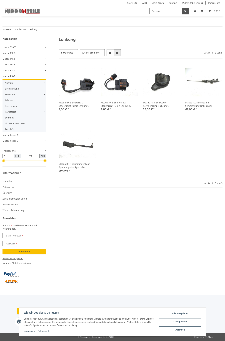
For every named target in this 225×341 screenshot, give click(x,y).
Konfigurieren (180, 321)
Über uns (7, 192)
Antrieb (9, 82)
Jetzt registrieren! (22, 263)
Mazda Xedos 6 (10, 134)
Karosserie (10, 111)
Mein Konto (158, 2)
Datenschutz (44, 331)
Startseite (132, 2)
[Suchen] (165, 11)
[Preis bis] (34, 156)
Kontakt (173, 2)
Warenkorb (8, 181)
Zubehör (9, 129)
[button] (195, 11)
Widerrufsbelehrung (192, 2)
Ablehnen (180, 330)
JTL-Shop (208, 337)
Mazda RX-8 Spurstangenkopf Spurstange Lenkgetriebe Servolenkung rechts (74, 165)
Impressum (29, 331)
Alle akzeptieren (180, 313)
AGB (144, 2)
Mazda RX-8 (8, 76)
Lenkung (9, 117)
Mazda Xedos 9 (10, 140)
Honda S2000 (9, 47)
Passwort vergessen (12, 258)
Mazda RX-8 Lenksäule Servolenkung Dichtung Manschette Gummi (155, 104)
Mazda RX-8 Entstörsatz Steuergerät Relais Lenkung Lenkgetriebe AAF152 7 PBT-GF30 (76, 104)
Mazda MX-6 (8, 64)
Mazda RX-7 (8, 70)
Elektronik (10, 94)
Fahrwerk (10, 100)
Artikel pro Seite (91, 52)
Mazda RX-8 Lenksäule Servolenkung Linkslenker (198, 104)
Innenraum (11, 106)
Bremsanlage (12, 88)
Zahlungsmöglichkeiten (14, 198)
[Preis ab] (8, 156)
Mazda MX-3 (8, 52)
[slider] (4, 161)
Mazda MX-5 (8, 58)
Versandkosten (10, 204)
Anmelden (24, 251)
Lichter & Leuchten (15, 123)
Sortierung (67, 52)
